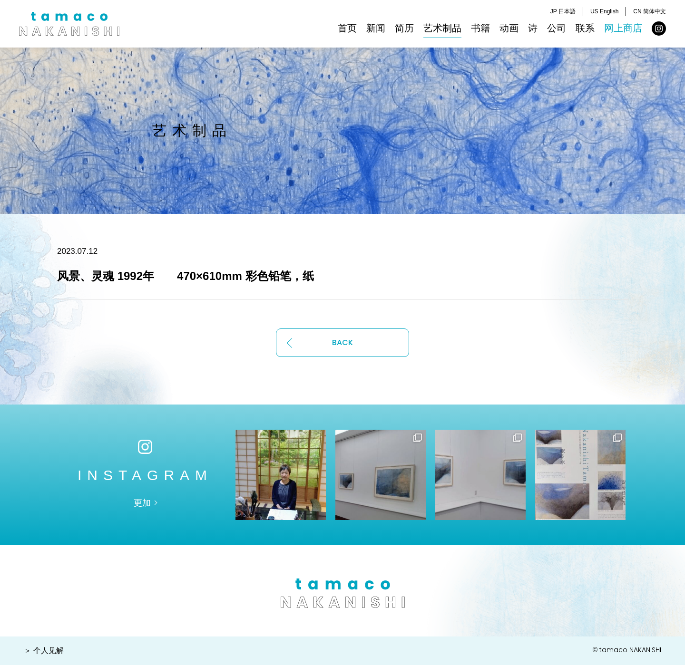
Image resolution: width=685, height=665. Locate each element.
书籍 (480, 28)
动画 (509, 28)
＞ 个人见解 (44, 650)
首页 (347, 28)
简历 (404, 28)
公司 (556, 28)
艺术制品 (442, 28)
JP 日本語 (563, 11)
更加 (142, 503)
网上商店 (623, 28)
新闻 (375, 28)
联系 (585, 28)
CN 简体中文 (649, 11)
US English (604, 11)
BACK (342, 342)
